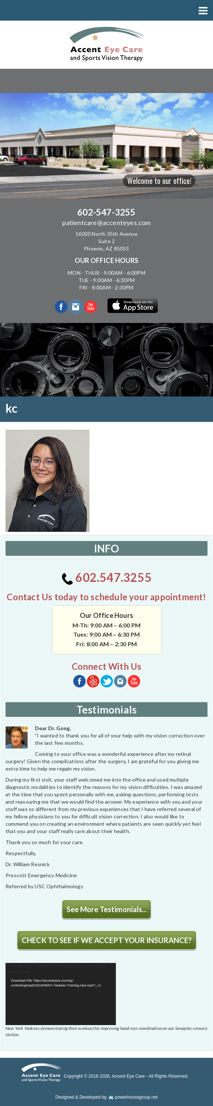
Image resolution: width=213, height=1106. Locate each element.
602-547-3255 (106, 212)
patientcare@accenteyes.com (106, 222)
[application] (61, 994)
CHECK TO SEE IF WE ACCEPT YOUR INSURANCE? (107, 940)
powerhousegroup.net (133, 1097)
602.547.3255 (106, 577)
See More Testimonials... (106, 909)
